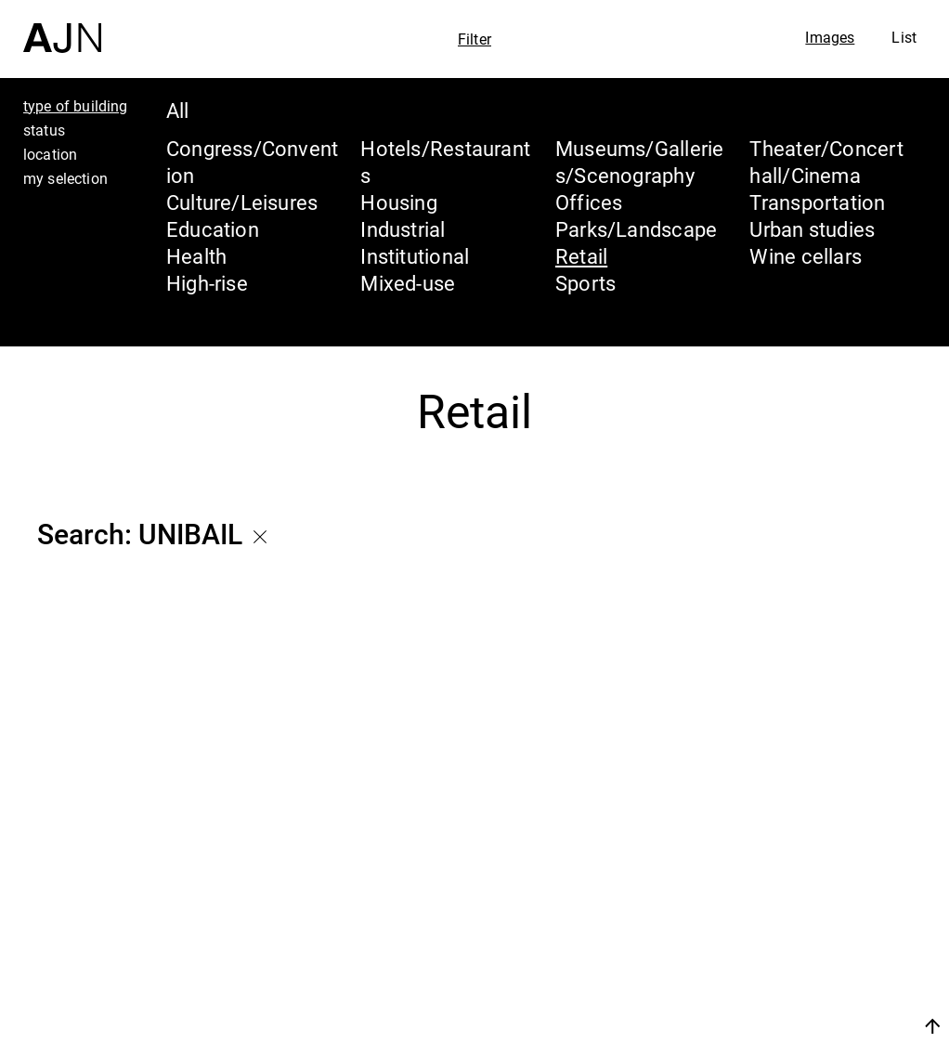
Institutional (414, 255)
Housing (398, 202)
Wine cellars (805, 255)
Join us (736, 1026)
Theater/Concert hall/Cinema (826, 162)
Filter (474, 39)
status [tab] (44, 130)
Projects (764, 944)
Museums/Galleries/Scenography (639, 162)
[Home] (62, 26)
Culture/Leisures (242, 202)
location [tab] (50, 154)
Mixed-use (407, 282)
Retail (581, 255)
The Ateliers (788, 909)
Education (212, 228)
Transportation (817, 202)
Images (829, 37)
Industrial (402, 228)
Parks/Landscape (636, 228)
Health (196, 255)
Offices (589, 202)
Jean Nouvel (790, 874)
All (177, 110)
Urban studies (812, 228)
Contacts (769, 979)
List (903, 37)
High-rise (207, 282)
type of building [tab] (75, 106)
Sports (585, 282)
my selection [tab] (65, 178)
